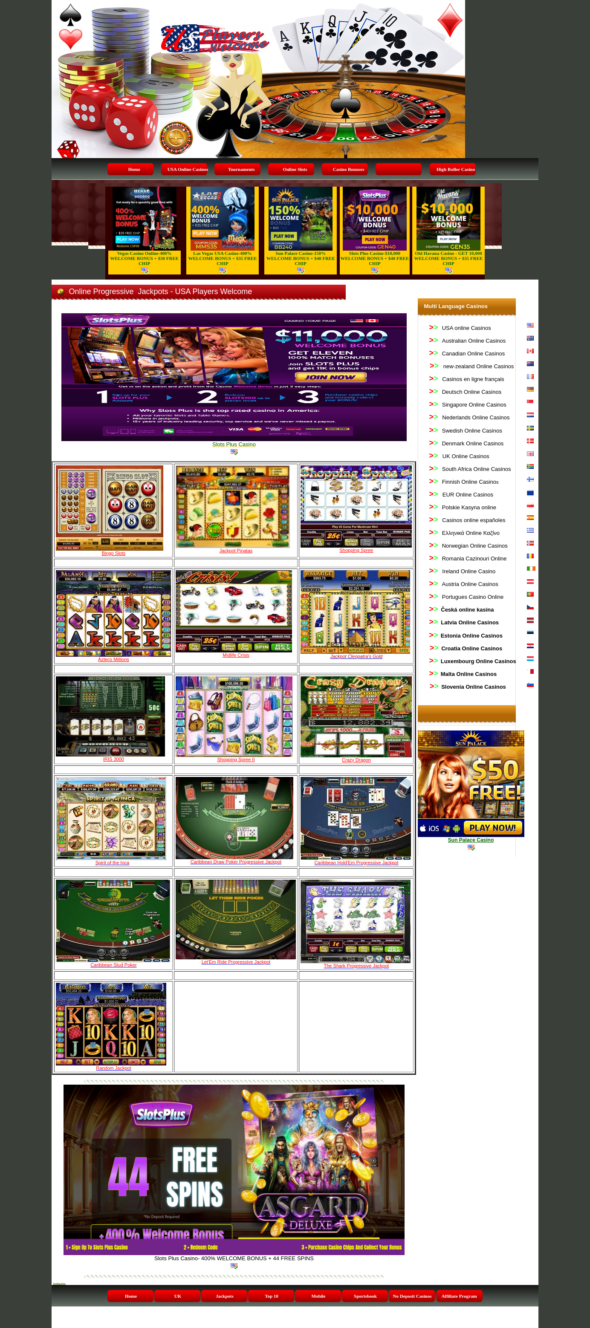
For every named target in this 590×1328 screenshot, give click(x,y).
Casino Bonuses (348, 169)
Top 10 (271, 1296)
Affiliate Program (459, 1296)
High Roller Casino (456, 169)
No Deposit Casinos (412, 1296)
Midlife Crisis (236, 655)
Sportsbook (365, 1296)
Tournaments (241, 169)
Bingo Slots (114, 553)
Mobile (319, 1296)
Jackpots (225, 1296)
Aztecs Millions (113, 659)
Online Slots (295, 169)
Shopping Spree (356, 550)
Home (134, 169)
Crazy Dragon (356, 759)
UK (178, 1296)
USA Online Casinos (188, 169)
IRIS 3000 (113, 759)
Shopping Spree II (236, 759)
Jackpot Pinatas (236, 550)
